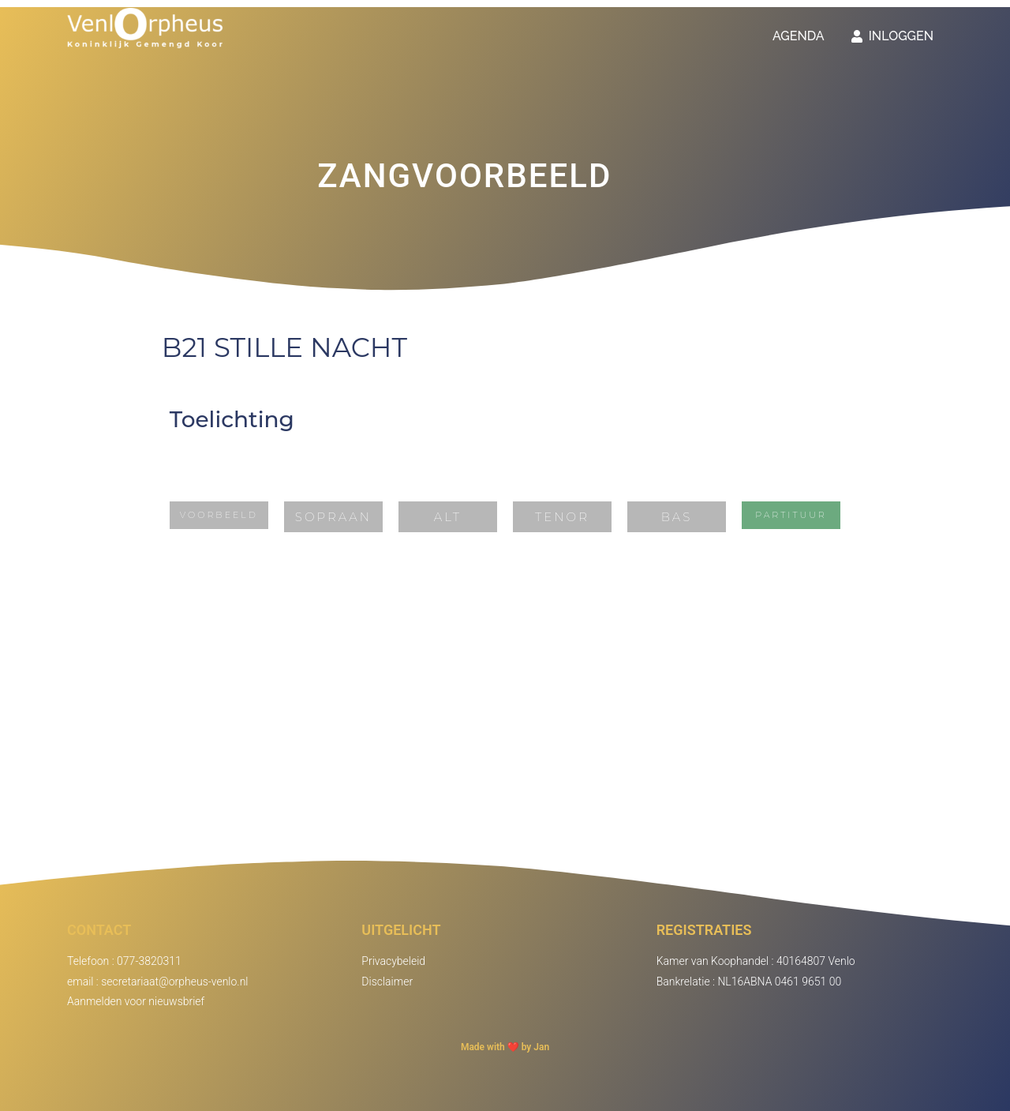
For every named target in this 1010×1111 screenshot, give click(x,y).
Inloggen (892, 35)
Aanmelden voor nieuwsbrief (135, 1001)
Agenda (798, 35)
